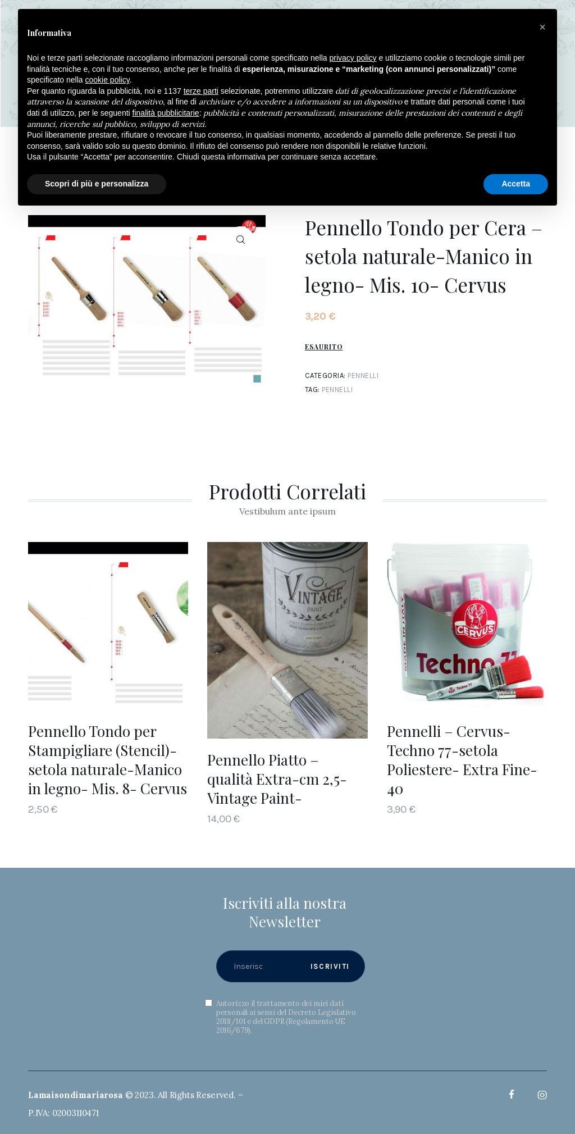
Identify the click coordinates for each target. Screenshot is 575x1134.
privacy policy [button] (353, 57)
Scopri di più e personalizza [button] (96, 183)
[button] (542, 27)
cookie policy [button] (107, 79)
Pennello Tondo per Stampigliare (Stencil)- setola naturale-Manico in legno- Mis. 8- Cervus (107, 759)
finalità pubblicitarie (166, 112)
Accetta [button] (515, 183)
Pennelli (363, 375)
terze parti (201, 90)
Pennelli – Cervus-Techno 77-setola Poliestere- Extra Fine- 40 (462, 759)
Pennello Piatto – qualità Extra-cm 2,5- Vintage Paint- (277, 779)
